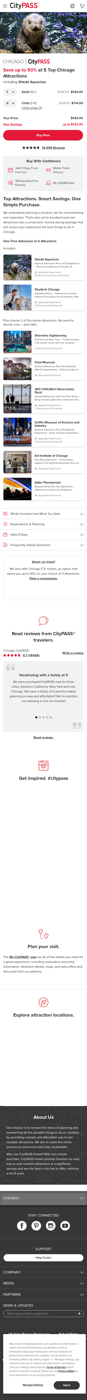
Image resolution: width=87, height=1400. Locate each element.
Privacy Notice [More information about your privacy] (66, 1371)
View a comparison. (43, 579)
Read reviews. (43, 738)
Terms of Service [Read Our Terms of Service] (56, 1367)
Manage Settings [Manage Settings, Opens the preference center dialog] (33, 1385)
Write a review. (73, 653)
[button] (43, 267)
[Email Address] (43, 1313)
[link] (21, 655)
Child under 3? (32, 108)
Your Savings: (13, 124)
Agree (67, 1385)
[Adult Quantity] (10, 92)
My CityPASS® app (22, 957)
